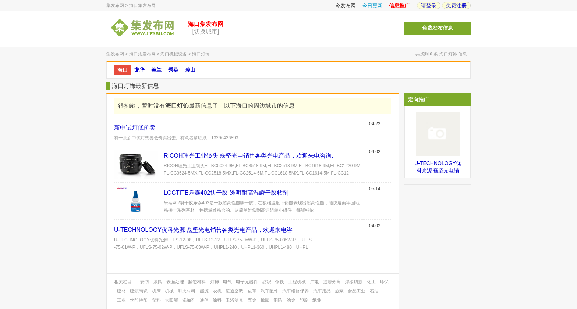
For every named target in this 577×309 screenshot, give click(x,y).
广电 (314, 281)
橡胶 (265, 300)
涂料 (217, 300)
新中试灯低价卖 (134, 128)
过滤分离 (332, 281)
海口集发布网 (142, 5)
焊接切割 (353, 281)
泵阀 (157, 281)
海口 (122, 70)
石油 (374, 291)
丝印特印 (139, 300)
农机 (217, 291)
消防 (277, 300)
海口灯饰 (201, 54)
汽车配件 (269, 291)
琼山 (190, 70)
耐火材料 (186, 291)
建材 (121, 291)
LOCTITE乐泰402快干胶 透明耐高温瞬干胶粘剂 (226, 193)
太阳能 (171, 300)
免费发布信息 (437, 28)
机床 (156, 291)
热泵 (339, 291)
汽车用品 (322, 291)
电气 (227, 281)
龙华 (139, 70)
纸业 (316, 300)
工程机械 (297, 281)
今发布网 (345, 5)
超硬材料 (197, 281)
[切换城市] (205, 31)
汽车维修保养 (295, 291)
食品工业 (356, 291)
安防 (144, 281)
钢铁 (279, 281)
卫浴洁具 (234, 300)
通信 (204, 300)
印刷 (304, 300)
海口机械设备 (173, 54)
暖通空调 (234, 291)
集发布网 (115, 5)
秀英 (173, 70)
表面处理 (175, 281)
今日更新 (372, 5)
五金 (252, 300)
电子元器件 (247, 281)
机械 (169, 291)
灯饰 (214, 281)
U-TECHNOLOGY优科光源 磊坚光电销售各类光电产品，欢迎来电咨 (203, 230)
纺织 (266, 281)
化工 (371, 281)
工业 (121, 300)
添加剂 (188, 300)
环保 (384, 281)
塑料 (156, 300)
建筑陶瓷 (139, 291)
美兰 (156, 70)
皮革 (252, 291)
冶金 (291, 300)
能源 (204, 291)
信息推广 (399, 5)
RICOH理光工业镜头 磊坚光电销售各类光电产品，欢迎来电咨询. (248, 155)
